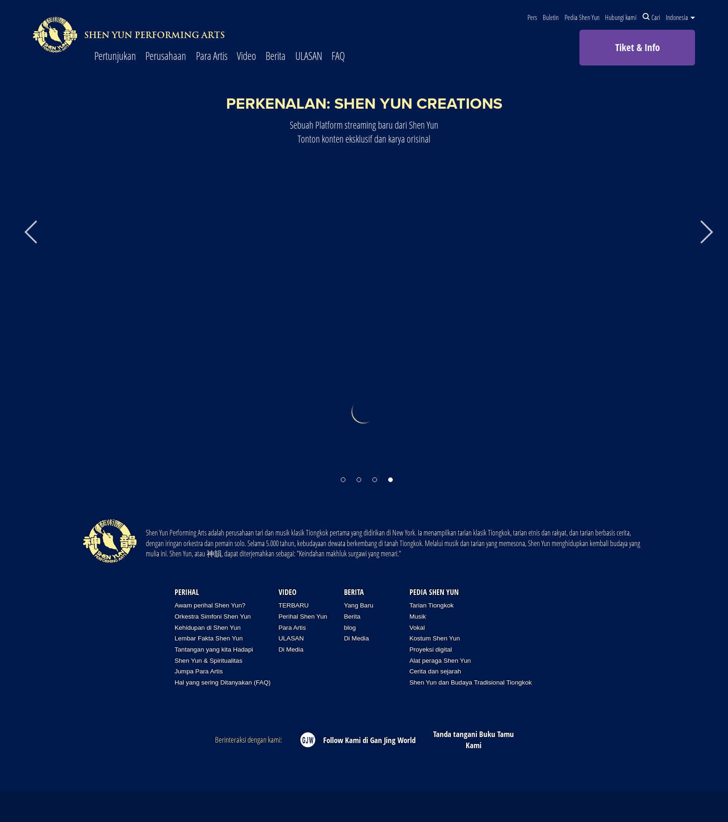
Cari (651, 17)
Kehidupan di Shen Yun (207, 627)
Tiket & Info (637, 47)
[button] (343, 475)
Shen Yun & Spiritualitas (208, 660)
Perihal (187, 592)
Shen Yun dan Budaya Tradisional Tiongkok (471, 682)
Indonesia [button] (680, 17)
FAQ (338, 56)
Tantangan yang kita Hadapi (214, 649)
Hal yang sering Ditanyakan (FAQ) (223, 682)
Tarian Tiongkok (432, 605)
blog (350, 627)
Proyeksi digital (431, 649)
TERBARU (294, 605)
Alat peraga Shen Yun (440, 660)
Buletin (551, 17)
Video (246, 56)
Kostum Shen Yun (435, 638)
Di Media (291, 649)
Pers (532, 17)
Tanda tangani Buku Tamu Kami (473, 739)
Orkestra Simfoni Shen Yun (213, 616)
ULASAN (308, 56)
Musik (418, 616)
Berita (276, 56)
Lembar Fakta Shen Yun (209, 638)
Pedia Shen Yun (582, 17)
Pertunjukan (115, 56)
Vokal (417, 627)
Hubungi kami (621, 17)
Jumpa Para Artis (199, 671)
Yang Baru (358, 605)
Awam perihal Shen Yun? (210, 605)
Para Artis (212, 56)
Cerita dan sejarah (435, 671)
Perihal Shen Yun (303, 616)
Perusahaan (165, 56)
